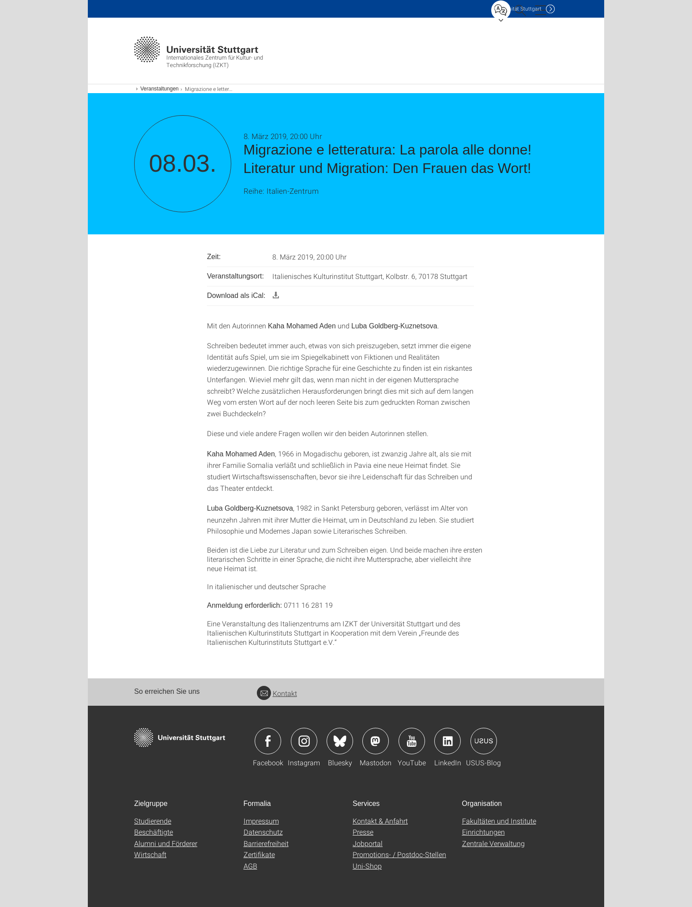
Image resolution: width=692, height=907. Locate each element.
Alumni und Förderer (165, 843)
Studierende (152, 820)
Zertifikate (259, 854)
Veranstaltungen (159, 89)
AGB (250, 865)
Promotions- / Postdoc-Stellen (399, 854)
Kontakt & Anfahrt (380, 820)
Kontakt (277, 693)
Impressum (261, 820)
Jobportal (368, 843)
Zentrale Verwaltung (493, 843)
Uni (518, 8)
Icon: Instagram (304, 741)
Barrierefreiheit (266, 843)
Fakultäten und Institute (499, 820)
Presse (363, 831)
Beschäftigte (153, 831)
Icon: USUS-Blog (483, 741)
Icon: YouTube (412, 741)
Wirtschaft (150, 854)
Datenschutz (263, 831)
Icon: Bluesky (340, 741)
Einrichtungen (483, 831)
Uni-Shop (367, 865)
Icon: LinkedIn (447, 741)
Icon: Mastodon (375, 741)
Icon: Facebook (268, 741)
